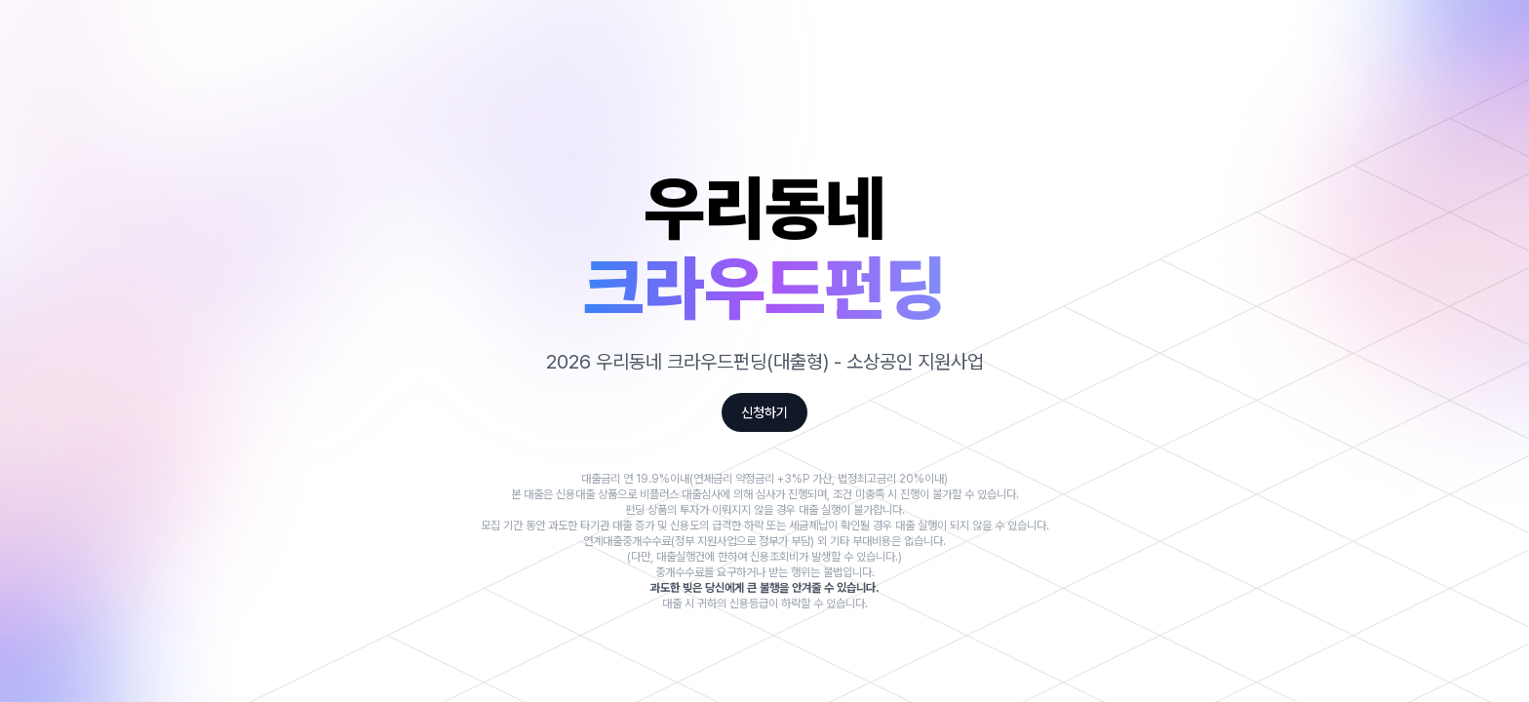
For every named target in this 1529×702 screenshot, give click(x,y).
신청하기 (764, 412)
